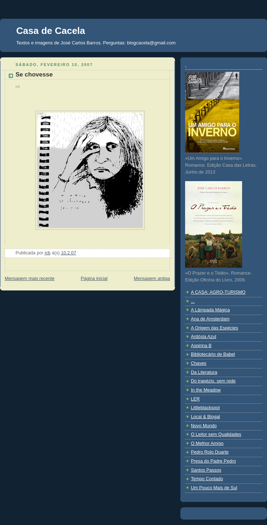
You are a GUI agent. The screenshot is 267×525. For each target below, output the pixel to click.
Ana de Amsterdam (210, 318)
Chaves (198, 363)
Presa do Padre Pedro (213, 461)
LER (195, 399)
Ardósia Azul (203, 336)
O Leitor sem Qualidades (216, 434)
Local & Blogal (205, 416)
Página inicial (94, 278)
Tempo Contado (207, 478)
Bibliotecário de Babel (213, 354)
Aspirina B (201, 345)
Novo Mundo (204, 425)
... (193, 301)
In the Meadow (206, 390)
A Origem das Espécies (214, 328)
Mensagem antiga (152, 278)
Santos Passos (206, 470)
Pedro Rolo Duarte (209, 452)
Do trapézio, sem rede (213, 381)
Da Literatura (204, 372)
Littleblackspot (205, 407)
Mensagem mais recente (29, 278)
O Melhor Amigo (207, 443)
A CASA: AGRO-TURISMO (218, 292)
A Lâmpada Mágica (210, 309)
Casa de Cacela (50, 30)
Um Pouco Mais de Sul (214, 487)
